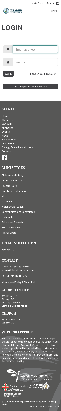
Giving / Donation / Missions (17, 147)
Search (50, 3)
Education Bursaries (13, 222)
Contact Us (8, 151)
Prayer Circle (9, 232)
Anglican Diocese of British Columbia (31, 376)
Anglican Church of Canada (14, 386)
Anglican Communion (38, 386)
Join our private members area (30, 86)
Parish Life (7, 201)
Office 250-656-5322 (13, 266)
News (5, 135)
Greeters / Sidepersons (15, 191)
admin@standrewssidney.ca (18, 270)
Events (6, 131)
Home (5, 116)
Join (41, 3)
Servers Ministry (11, 227)
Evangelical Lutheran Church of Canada (13, 393)
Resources (9, 139)
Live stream (8, 143)
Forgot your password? (43, 73)
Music (5, 196)
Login (34, 3)
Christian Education (13, 180)
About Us (7, 120)
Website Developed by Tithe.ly (44, 406)
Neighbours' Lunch (13, 206)
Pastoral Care (9, 185)
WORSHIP (7, 123)
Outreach (7, 217)
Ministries (7, 127)
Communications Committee (18, 211)
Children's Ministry (12, 175)
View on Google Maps (14, 305)
